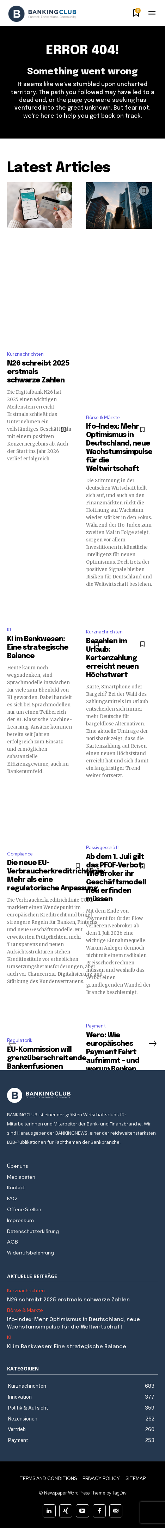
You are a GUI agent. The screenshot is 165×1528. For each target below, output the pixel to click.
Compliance (20, 854)
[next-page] (152, 1043)
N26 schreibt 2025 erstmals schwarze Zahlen (68, 1300)
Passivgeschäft (103, 848)
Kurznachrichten (25, 354)
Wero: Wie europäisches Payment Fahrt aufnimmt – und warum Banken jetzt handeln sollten (112, 1061)
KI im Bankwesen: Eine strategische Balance (37, 648)
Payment (96, 1026)
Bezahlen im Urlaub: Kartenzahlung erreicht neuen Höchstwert (112, 658)
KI (9, 630)
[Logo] (42, 13)
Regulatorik (19, 1040)
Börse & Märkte (103, 418)
